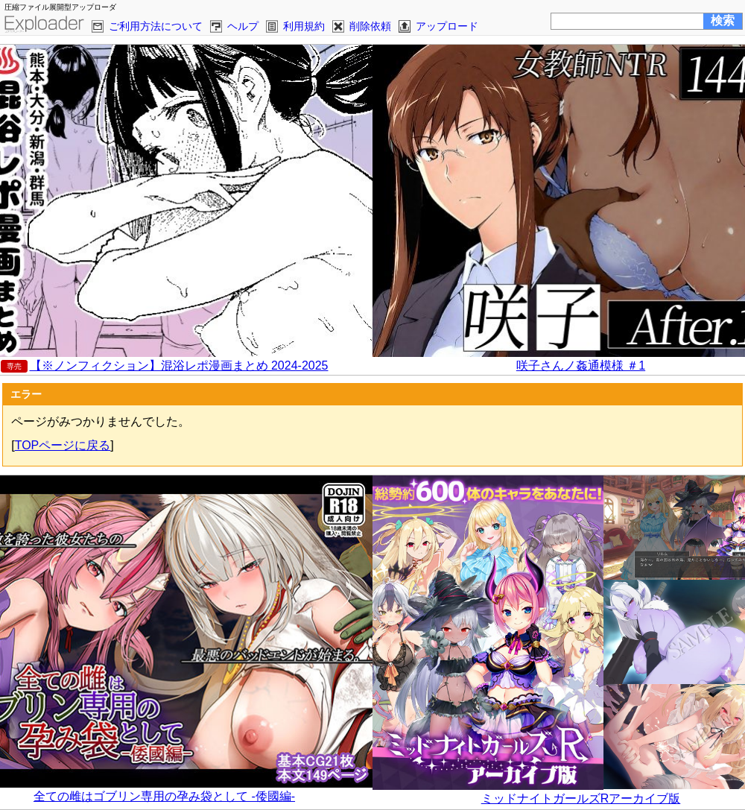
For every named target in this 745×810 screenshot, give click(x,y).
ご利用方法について (156, 26)
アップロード (447, 26)
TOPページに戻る (63, 445)
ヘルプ (243, 26)
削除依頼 (370, 26)
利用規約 (304, 26)
